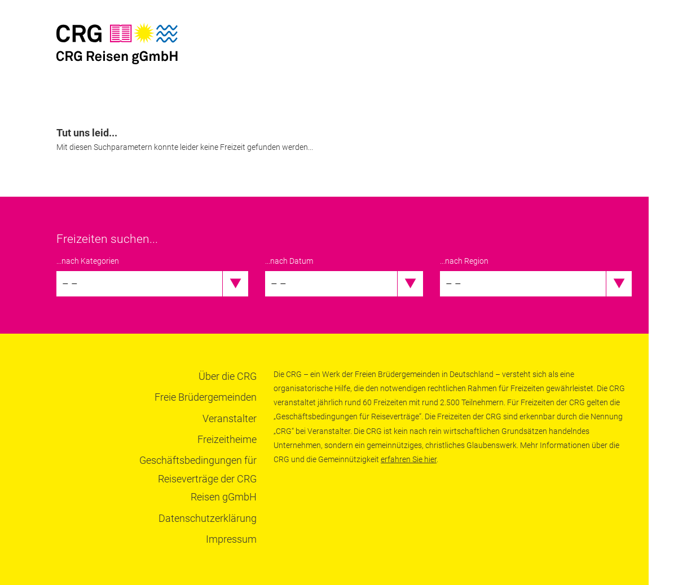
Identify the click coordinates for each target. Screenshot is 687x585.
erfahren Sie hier (409, 459)
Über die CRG (228, 376)
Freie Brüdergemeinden (206, 397)
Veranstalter (229, 418)
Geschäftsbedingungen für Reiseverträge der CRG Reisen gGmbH (198, 478)
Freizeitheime (227, 439)
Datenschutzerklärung (207, 518)
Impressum (231, 539)
